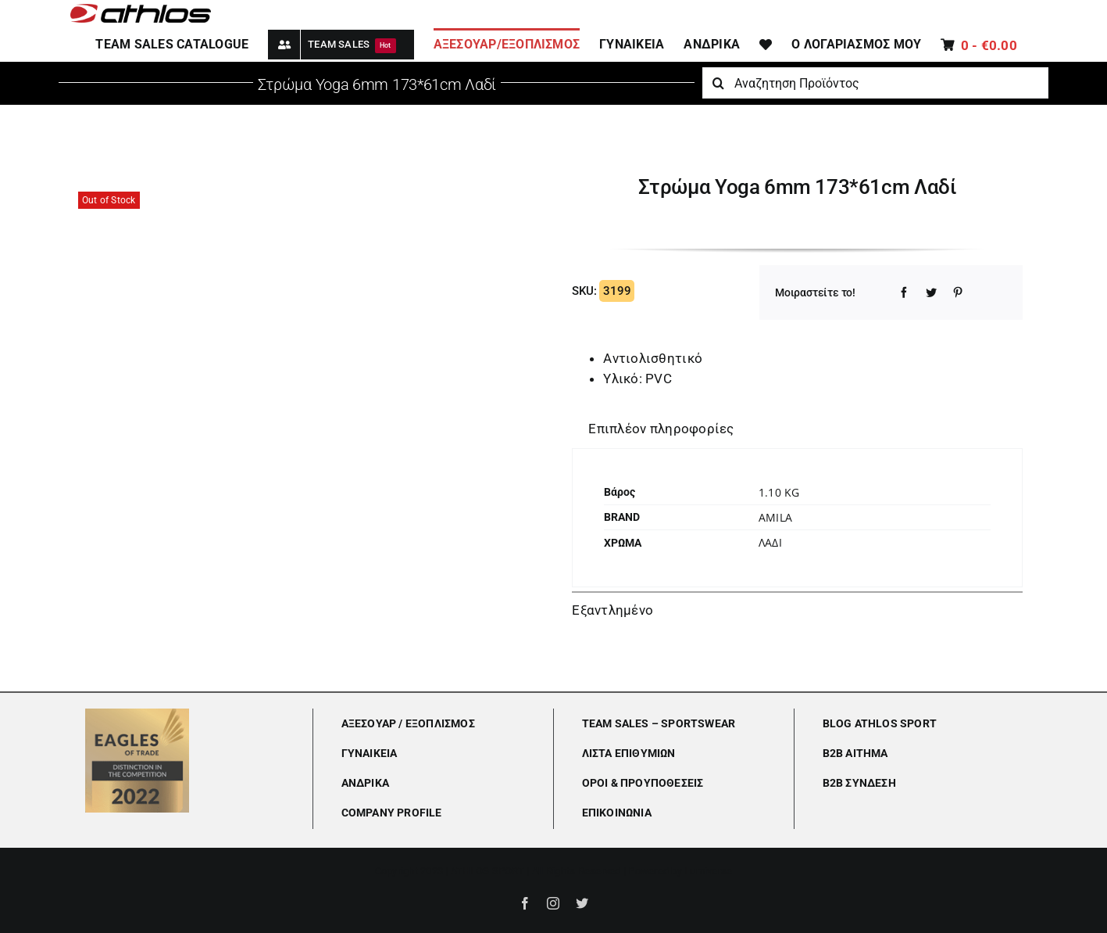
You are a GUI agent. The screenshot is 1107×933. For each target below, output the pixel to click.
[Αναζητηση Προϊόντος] (875, 83)
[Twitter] (931, 292)
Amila (775, 517)
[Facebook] (904, 292)
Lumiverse (708, 871)
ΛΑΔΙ (770, 542)
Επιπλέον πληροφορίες (661, 428)
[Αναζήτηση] (718, 83)
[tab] (661, 429)
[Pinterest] (958, 292)
